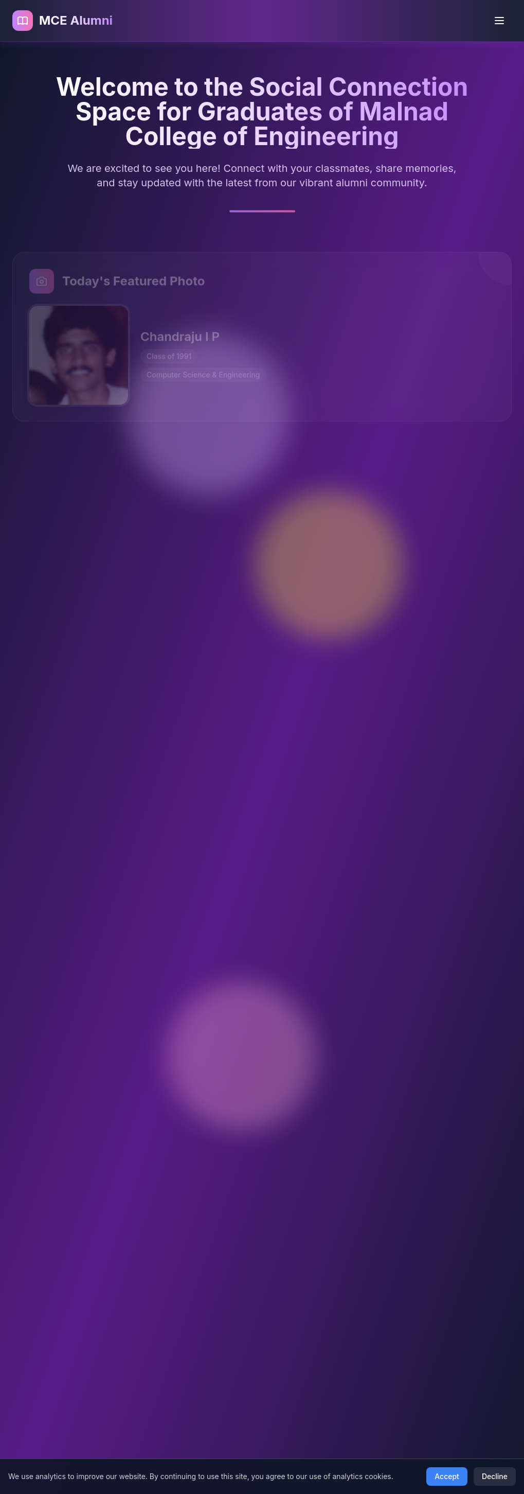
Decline (495, 1476)
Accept (447, 1476)
